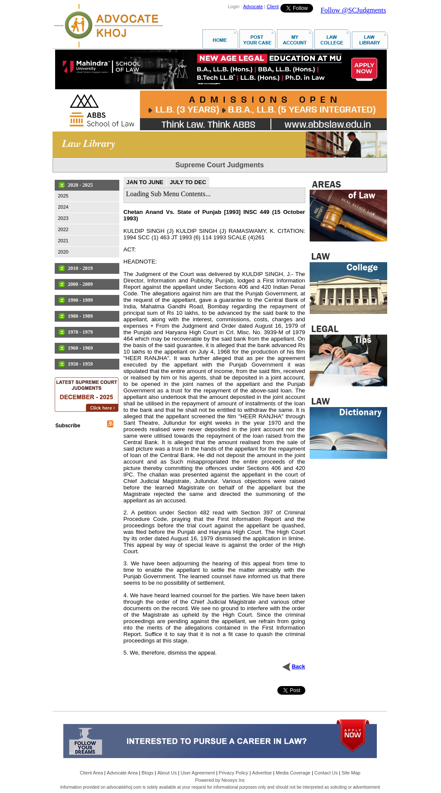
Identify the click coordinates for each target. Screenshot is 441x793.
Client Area (91, 772)
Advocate (253, 6)
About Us (167, 772)
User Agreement (197, 772)
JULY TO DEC (188, 182)
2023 (63, 218)
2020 (63, 251)
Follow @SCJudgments (353, 10)
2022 (63, 229)
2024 (63, 207)
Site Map (351, 772)
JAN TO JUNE (145, 182)
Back (298, 666)
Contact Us (326, 772)
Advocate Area (122, 772)
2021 (63, 240)
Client (273, 6)
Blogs (148, 772)
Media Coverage (293, 772)
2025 (63, 195)
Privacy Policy (233, 772)
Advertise (262, 772)
